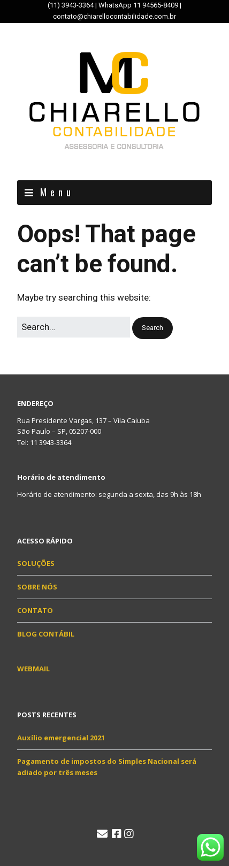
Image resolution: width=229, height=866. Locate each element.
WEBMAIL (33, 668)
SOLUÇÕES (36, 563)
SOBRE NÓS (37, 587)
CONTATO (35, 610)
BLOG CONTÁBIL (45, 634)
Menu (57, 192)
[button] (152, 328)
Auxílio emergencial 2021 (61, 737)
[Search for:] (73, 327)
